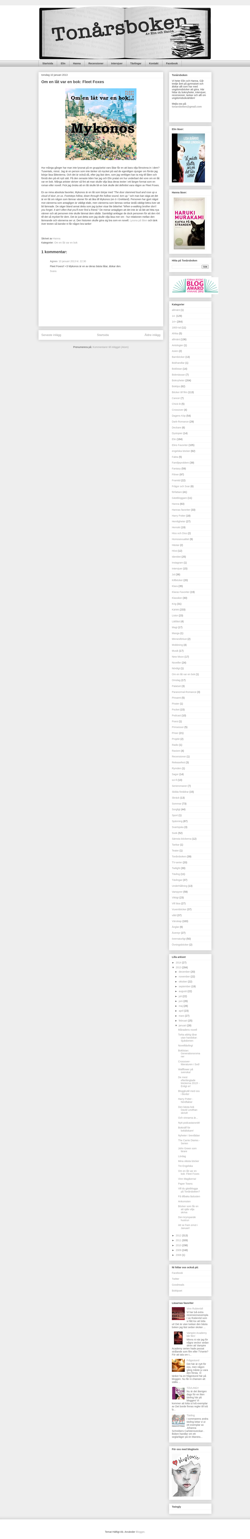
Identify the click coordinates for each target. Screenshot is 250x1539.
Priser (175, 733)
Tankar (175, 844)
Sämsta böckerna (181, 838)
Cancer (176, 398)
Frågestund (193, 1360)
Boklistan (177, 368)
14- (173, 315)
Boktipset (177, 1290)
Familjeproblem (180, 462)
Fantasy (176, 468)
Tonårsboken (179, 856)
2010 (179, 1245)
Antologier (177, 345)
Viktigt (175, 897)
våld (174, 915)
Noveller (176, 662)
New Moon (178, 656)
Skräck (176, 797)
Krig (174, 603)
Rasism (176, 750)
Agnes (54, 261)
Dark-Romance (180, 421)
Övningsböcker (180, 944)
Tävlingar (135, 63)
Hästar (175, 545)
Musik (175, 650)
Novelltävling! (185, 1045)
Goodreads (178, 1284)
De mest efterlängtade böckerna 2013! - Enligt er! (189, 1082)
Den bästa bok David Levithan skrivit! (187, 1110)
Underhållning (179, 885)
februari (183, 1020)
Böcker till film (179, 392)
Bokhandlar (178, 362)
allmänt (176, 339)
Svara (53, 271)
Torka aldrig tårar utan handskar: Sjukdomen (187, 1037)
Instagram (177, 562)
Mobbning (177, 644)
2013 (179, 967)
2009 (179, 1250)
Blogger (140, 1531)
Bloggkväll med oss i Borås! (189, 1093)
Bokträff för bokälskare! (186, 1129)
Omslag (176, 680)
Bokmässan (178, 374)
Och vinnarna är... (188, 1117)
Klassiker (177, 597)
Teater (175, 850)
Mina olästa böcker (188, 1161)
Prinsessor (178, 727)
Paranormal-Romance (184, 692)
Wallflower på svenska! (185, 1071)
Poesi (175, 721)
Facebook (172, 63)
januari (183, 1025)
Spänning (177, 821)
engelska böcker (181, 451)
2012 (179, 1235)
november (184, 976)
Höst (174, 550)
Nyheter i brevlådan (189, 1135)
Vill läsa (176, 903)
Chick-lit (176, 403)
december (184, 971)
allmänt (176, 310)
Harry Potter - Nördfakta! (185, 1100)
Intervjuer (116, 63)
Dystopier (177, 433)
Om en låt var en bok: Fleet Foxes (188, 1172)
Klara (175, 586)
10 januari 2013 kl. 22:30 (72, 261)
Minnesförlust (179, 639)
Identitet (176, 556)
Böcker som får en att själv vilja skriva (188, 1209)
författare (177, 492)
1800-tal (176, 327)
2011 (179, 1240)
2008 (179, 1255)
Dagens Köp (179, 415)
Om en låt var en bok (65, 242)
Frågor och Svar (181, 486)
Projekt (176, 739)
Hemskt (176, 527)
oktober (183, 981)
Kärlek (175, 609)
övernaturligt (179, 938)
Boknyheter (178, 380)
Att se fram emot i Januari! (188, 1227)
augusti (183, 991)
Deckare (176, 427)
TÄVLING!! (193, 1388)
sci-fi (174, 780)
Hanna (77, 63)
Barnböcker (178, 356)
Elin (63, 63)
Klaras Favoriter (181, 592)
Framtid (176, 480)
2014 (179, 962)
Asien (175, 351)
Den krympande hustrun (187, 1219)
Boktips (176, 386)
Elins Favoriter (180, 445)
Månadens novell (187, 1029)
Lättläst (176, 621)
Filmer (175, 474)
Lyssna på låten (139, 220)
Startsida (47, 63)
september (185, 986)
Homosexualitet (180, 539)
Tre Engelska (185, 1166)
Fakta (175, 456)
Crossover (177, 409)
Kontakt (153, 63)
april (181, 1010)
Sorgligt (176, 809)
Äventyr (176, 932)
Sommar (176, 803)
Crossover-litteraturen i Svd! (189, 1063)
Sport (175, 815)
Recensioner (95, 63)
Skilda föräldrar (180, 791)
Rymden (176, 768)
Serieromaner (179, 785)
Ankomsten (184, 1201)
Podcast (176, 715)
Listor (175, 615)
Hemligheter (178, 521)
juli (180, 996)
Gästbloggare (179, 498)
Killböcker (177, 580)
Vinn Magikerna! (187, 1178)
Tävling (176, 874)
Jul (173, 574)
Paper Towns (185, 1183)
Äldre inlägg (152, 335)
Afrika (175, 333)
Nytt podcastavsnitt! (189, 1122)
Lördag (182, 1156)
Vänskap (177, 921)
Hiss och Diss (179, 533)
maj (181, 1005)
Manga (176, 633)
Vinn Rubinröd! (195, 1308)
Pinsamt (176, 697)
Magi (174, 627)
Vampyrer (177, 891)
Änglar (175, 926)
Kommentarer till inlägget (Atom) (111, 347)
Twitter (175, 1278)
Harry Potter (178, 515)
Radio (175, 744)
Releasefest (178, 762)
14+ (174, 321)
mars (182, 1015)
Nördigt (176, 668)
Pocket (176, 709)
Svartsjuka (177, 827)
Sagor (175, 774)
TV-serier (177, 862)
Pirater (175, 703)
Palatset (176, 686)
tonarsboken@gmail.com (187, 106)
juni (181, 1001)
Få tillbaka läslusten (189, 1196)
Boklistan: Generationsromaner (189, 1053)
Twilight (176, 868)
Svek (174, 833)
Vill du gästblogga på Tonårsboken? (189, 1190)
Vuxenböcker (179, 909)
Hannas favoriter (181, 509)
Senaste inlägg (51, 335)
